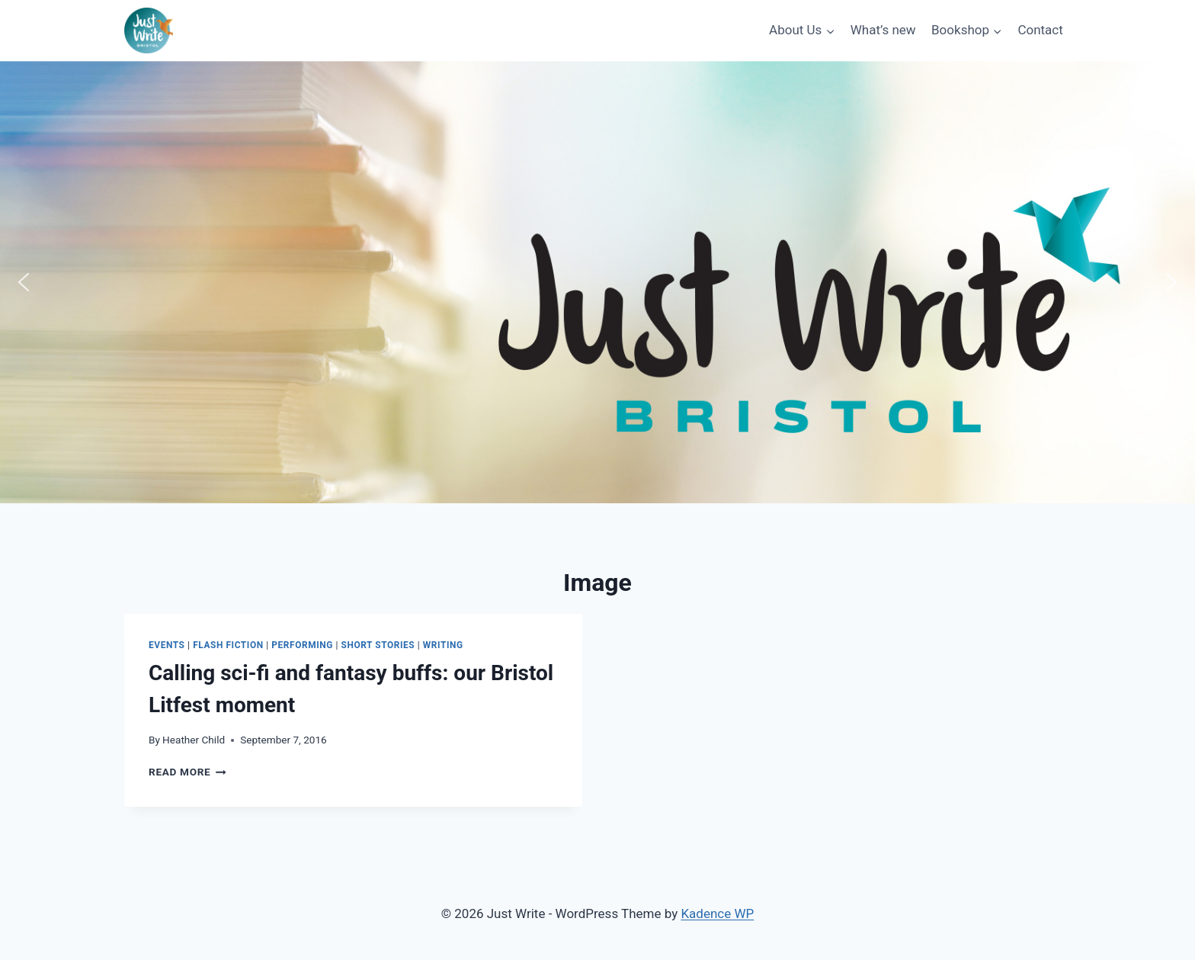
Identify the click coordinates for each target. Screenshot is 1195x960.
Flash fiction (228, 645)
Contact (1039, 29)
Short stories (378, 645)
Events (167, 645)
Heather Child (193, 740)
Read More (187, 772)
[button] (23, 282)
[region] (597, 282)
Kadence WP (717, 913)
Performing (302, 645)
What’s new (883, 29)
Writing (443, 645)
